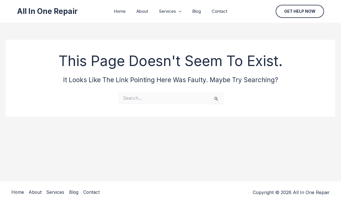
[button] (300, 11)
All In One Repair (47, 11)
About (145, 11)
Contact (215, 11)
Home (124, 11)
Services (170, 11)
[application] (178, 11)
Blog (194, 11)
